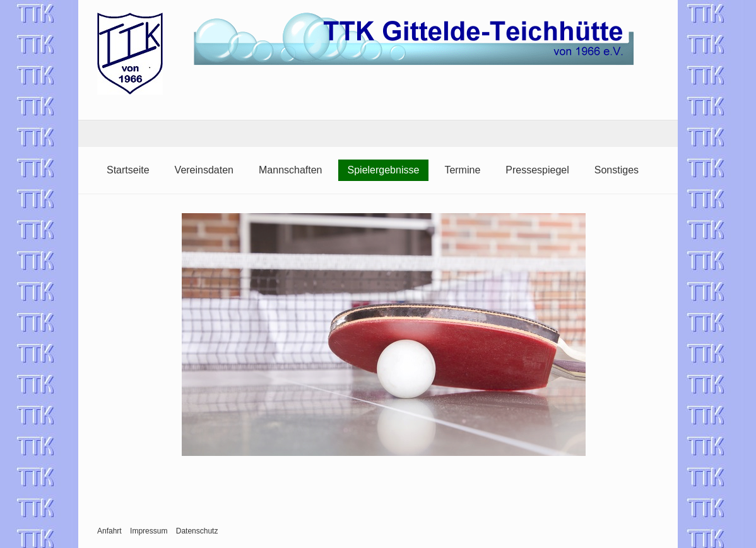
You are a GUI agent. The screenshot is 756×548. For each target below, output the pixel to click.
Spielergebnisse (384, 170)
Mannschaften (290, 170)
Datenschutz (197, 531)
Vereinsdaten (204, 170)
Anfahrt (109, 531)
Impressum (148, 531)
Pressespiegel (537, 170)
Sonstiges (616, 170)
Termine (462, 170)
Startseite (128, 170)
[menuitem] (128, 170)
